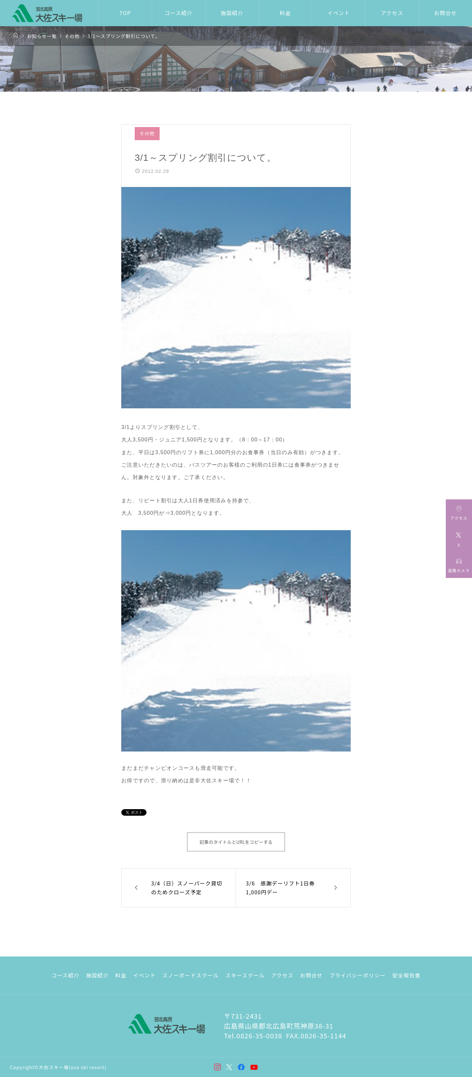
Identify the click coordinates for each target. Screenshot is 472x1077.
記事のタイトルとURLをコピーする (236, 842)
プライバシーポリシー (357, 975)
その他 (147, 133)
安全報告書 (406, 975)
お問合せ (311, 975)
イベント (338, 13)
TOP (125, 13)
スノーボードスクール (190, 975)
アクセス (392, 13)
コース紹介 (178, 13)
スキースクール (245, 975)
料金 (285, 13)
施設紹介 (232, 13)
